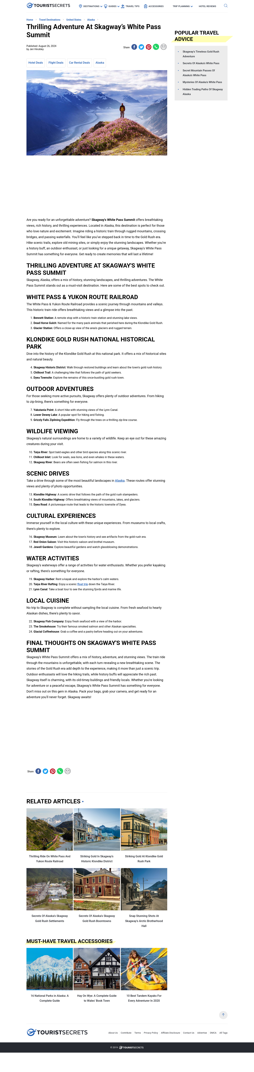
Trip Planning (181, 6)
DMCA (213, 1032)
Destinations (91, 6)
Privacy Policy (151, 1032)
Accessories (156, 6)
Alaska (100, 62)
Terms (137, 1032)
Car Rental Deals (79, 62)
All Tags (223, 1032)
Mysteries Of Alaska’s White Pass (202, 82)
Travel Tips (132, 6)
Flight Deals (56, 62)
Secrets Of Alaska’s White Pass (201, 63)
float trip (82, 584)
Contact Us (188, 1032)
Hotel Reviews (207, 6)
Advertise (202, 1032)
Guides (112, 6)
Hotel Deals (35, 62)
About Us (113, 1032)
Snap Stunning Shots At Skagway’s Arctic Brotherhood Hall (144, 921)
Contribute (126, 1032)
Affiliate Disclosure (170, 1032)
